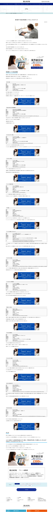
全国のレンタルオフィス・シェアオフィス (30, 483)
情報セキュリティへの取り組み (42, 499)
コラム (18, 498)
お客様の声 (8, 500)
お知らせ (19, 500)
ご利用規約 (29, 498)
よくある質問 (19, 497)
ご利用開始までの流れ (9, 499)
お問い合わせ (12, 511)
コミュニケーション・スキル (23, 485)
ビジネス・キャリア (38, 483)
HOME (7, 13)
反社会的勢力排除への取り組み (42, 500)
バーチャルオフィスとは (20, 499)
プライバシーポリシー (30, 500)
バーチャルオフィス (23, 483)
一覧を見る (26, 489)
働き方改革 (30, 485)
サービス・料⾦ (8, 497)
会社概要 (29, 497)
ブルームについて (9, 498)
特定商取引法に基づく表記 (31, 499)
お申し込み (33, 511)
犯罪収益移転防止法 (40, 498)
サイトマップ (39, 497)
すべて (17, 483)
